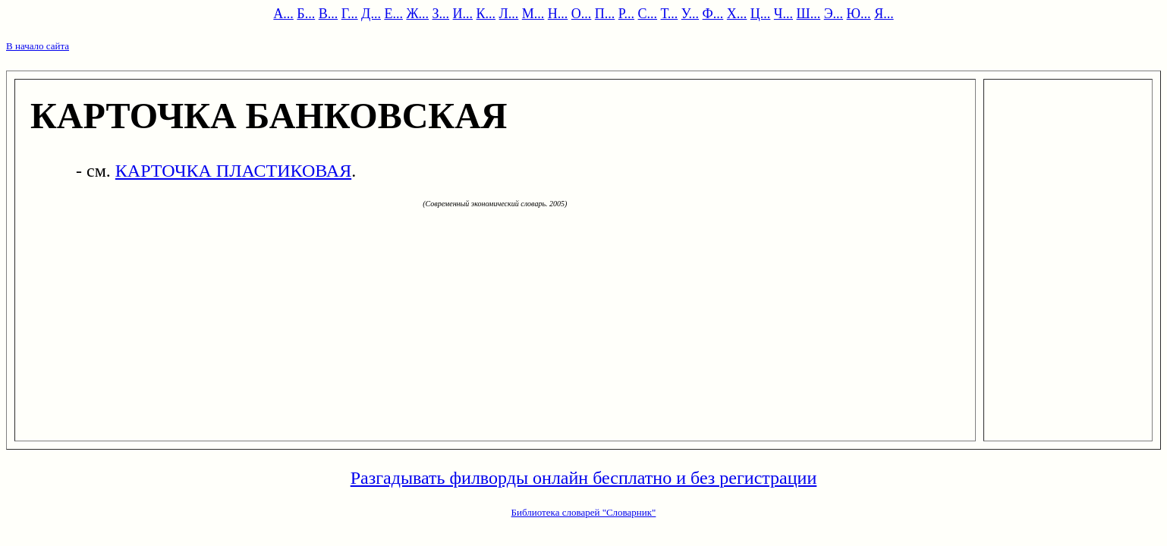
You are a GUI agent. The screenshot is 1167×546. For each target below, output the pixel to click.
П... (605, 13)
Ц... (760, 13)
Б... (306, 13)
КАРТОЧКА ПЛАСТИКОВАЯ (233, 170)
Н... (558, 13)
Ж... (417, 13)
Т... (669, 13)
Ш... (809, 13)
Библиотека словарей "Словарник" (583, 512)
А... (283, 13)
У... (690, 13)
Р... (626, 13)
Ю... (859, 13)
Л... (509, 13)
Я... (884, 13)
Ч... (783, 13)
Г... (349, 13)
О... (581, 13)
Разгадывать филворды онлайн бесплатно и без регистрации (584, 478)
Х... (737, 13)
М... (533, 13)
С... (648, 13)
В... (328, 13)
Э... (833, 13)
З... (441, 13)
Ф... (713, 13)
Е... (393, 13)
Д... (371, 13)
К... (486, 13)
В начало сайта (37, 46)
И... (463, 13)
